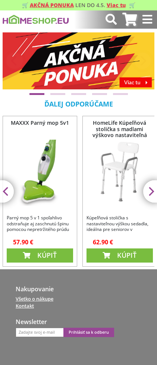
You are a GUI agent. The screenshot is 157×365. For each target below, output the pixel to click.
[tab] (129, 19)
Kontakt (25, 305)
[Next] (142, 61)
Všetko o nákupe (34, 298)
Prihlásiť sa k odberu (89, 332)
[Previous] (14, 61)
